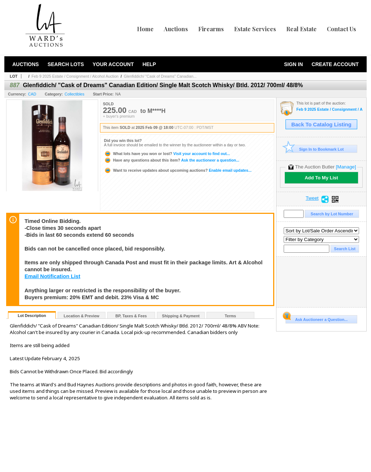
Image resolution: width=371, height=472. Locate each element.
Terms (230, 316)
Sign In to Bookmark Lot (314, 149)
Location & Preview (81, 316)
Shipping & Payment (181, 316)
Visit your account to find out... (167, 153)
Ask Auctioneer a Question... (316, 318)
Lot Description (32, 315)
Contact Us (341, 29)
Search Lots (65, 64)
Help (149, 64)
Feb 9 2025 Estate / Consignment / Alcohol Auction (75, 76)
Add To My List (321, 177)
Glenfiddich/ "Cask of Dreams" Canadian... (160, 76)
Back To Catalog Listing (321, 124)
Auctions (176, 29)
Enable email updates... (177, 170)
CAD (32, 94)
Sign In (293, 64)
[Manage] (345, 167)
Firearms (211, 29)
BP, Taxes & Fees (131, 316)
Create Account (335, 64)
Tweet (312, 198)
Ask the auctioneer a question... (171, 160)
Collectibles (74, 94)
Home (145, 29)
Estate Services (255, 29)
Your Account (113, 64)
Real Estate (301, 29)
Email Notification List (52, 276)
